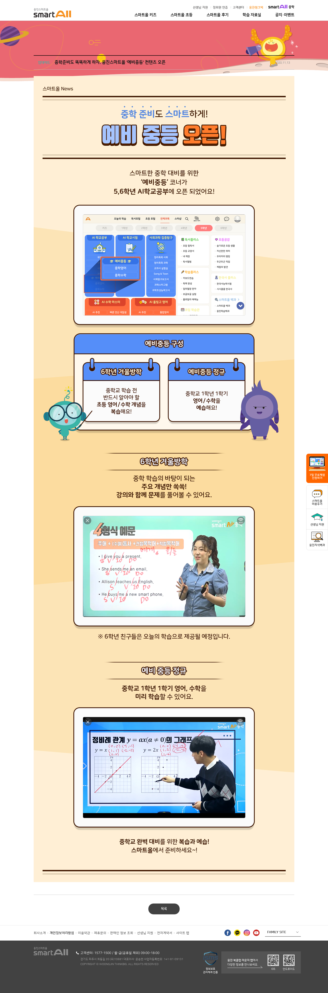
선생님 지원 (200, 7)
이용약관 (84, 933)
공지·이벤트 (284, 15)
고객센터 (238, 7)
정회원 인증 (220, 7)
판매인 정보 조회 (121, 933)
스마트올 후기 (218, 15)
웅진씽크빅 (256, 7)
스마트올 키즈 (145, 15)
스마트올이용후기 (317, 502)
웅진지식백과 (317, 545)
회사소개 (40, 933)
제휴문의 (100, 933)
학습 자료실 (252, 15)
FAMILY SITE (276, 932)
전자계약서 (164, 933)
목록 (164, 909)
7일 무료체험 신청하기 (317, 476)
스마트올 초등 (181, 15)
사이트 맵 (182, 933)
